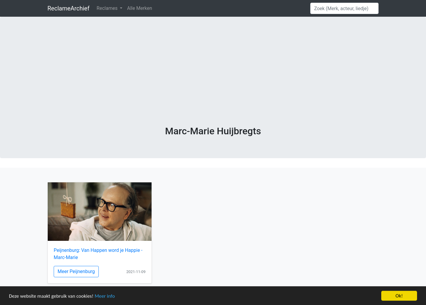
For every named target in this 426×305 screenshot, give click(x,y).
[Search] (344, 8)
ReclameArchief (68, 8)
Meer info (105, 296)
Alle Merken (139, 8)
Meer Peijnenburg (76, 271)
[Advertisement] (213, 80)
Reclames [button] (108, 8)
